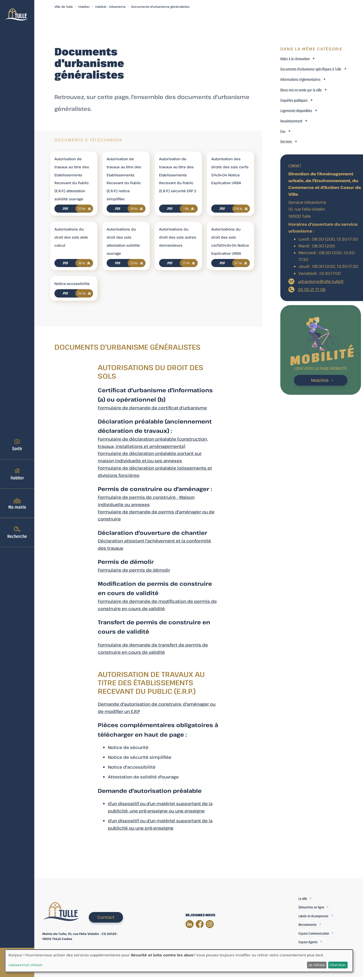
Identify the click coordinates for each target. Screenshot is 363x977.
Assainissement (291, 121)
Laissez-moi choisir (26, 964)
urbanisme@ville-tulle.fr (321, 281)
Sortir (17, 444)
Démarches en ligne (311, 907)
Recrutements (307, 924)
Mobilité (320, 380)
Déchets (286, 141)
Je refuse (316, 964)
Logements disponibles (296, 110)
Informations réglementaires (300, 79)
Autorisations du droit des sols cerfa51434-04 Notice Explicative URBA (230, 241)
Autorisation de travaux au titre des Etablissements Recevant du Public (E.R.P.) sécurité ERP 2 (177, 174)
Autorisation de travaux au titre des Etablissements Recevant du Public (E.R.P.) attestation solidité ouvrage (71, 178)
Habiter (17, 474)
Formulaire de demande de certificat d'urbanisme (152, 408)
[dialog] (179, 961)
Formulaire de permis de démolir (134, 570)
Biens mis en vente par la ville (301, 90)
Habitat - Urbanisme (110, 7)
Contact (105, 917)
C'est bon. (337, 964)
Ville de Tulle (63, 7)
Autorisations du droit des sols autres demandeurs (177, 237)
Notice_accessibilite (72, 283)
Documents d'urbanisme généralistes (160, 7)
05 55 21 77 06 (312, 289)
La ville (302, 898)
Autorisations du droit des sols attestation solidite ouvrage (123, 241)
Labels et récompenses (313, 916)
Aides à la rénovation (295, 58)
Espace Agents (308, 941)
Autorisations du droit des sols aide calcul (71, 237)
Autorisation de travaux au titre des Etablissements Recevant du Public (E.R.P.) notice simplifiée (124, 178)
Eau (282, 131)
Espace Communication (313, 933)
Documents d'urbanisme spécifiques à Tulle (310, 69)
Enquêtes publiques (294, 100)
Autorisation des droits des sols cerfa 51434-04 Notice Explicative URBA (229, 170)
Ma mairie (17, 503)
